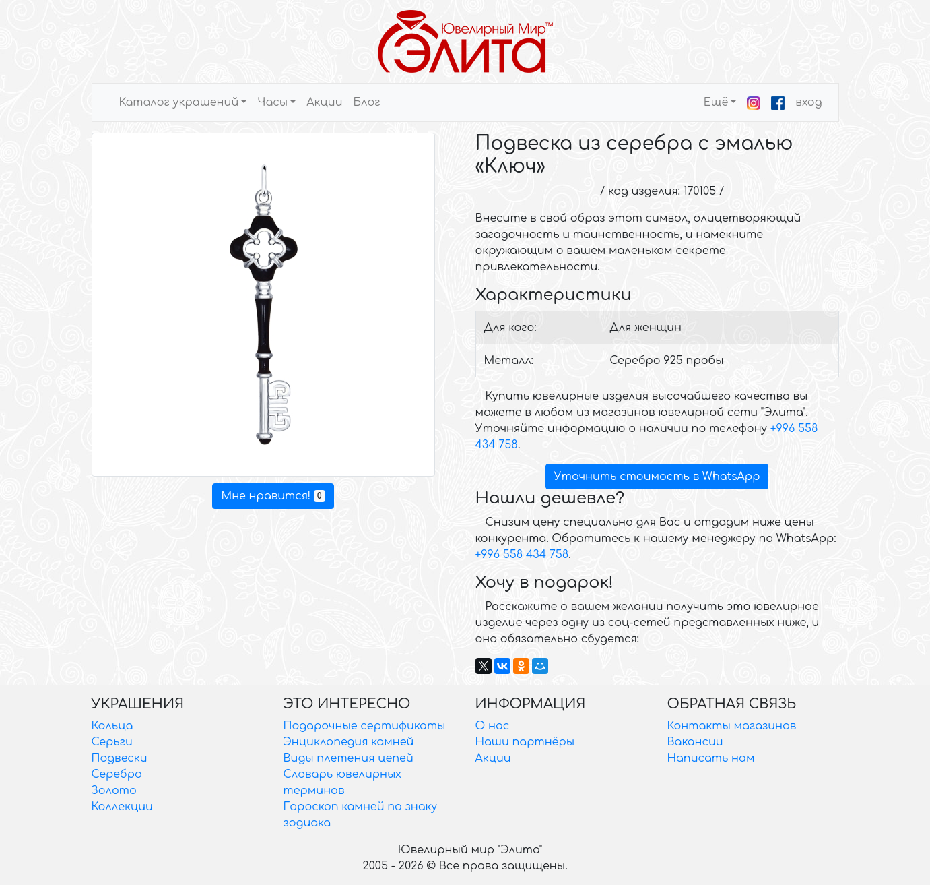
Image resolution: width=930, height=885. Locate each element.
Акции (324, 102)
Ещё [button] (716, 102)
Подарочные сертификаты (365, 726)
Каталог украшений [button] (179, 102)
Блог (366, 102)
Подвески (119, 758)
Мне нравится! (273, 496)
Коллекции (122, 807)
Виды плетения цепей (348, 758)
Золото (114, 791)
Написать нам (711, 758)
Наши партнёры (525, 742)
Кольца (112, 726)
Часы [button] (272, 102)
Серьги (112, 742)
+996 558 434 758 (522, 555)
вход (808, 102)
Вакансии (695, 742)
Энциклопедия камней (349, 742)
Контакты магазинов (732, 726)
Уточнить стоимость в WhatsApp (657, 476)
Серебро (117, 774)
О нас (492, 726)
